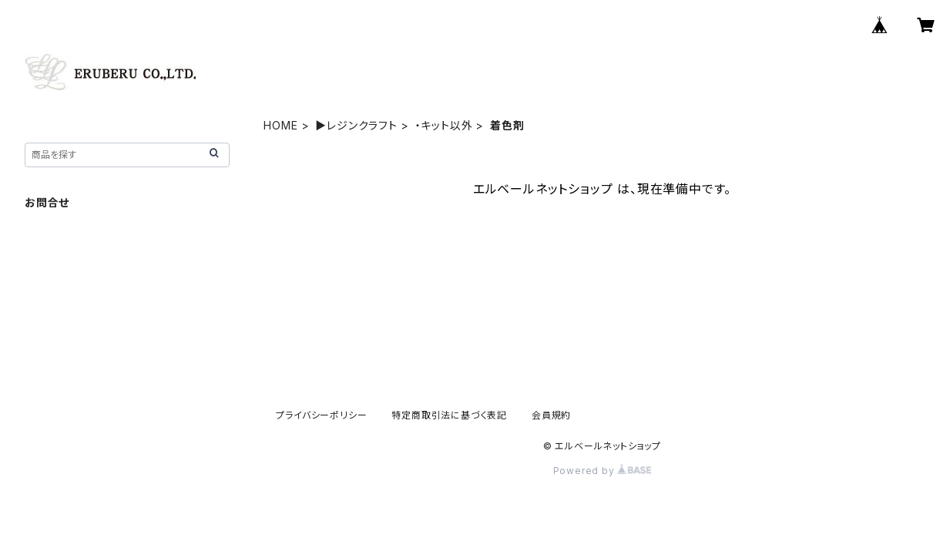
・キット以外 (444, 125)
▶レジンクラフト (356, 125)
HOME (280, 125)
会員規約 (551, 415)
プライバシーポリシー (321, 415)
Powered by (602, 470)
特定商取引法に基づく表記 (449, 415)
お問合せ (47, 202)
